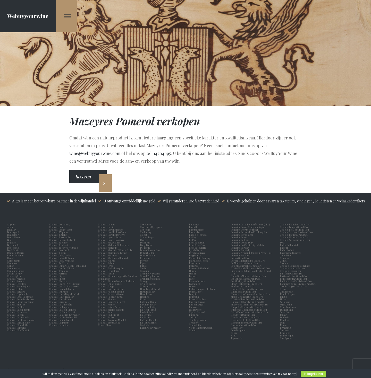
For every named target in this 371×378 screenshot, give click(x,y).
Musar (284, 314)
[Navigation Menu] (66, 16)
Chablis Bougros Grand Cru (294, 227)
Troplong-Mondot (198, 319)
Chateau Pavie (105, 265)
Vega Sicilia (286, 304)
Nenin (192, 273)
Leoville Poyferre (197, 247)
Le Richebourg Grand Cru (293, 278)
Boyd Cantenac (15, 250)
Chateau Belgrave (16, 291)
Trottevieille (195, 325)
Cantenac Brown (16, 270)
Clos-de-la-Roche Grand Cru (245, 319)
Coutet (144, 234)
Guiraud (145, 286)
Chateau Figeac (57, 276)
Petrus (193, 286)
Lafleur (284, 247)
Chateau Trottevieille (109, 322)
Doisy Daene (147, 245)
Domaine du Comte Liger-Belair (247, 245)
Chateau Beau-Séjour (18, 286)
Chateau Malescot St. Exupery (113, 245)
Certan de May (15, 273)
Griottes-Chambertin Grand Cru (248, 299)
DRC (282, 242)
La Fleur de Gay (149, 307)
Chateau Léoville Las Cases (112, 232)
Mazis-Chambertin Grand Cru (247, 296)
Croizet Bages (147, 237)
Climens (285, 257)
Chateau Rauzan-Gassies (111, 294)
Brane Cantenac (16, 255)
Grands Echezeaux (150, 278)
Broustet (11, 257)
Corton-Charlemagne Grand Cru (248, 260)
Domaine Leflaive (240, 239)
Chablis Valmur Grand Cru (294, 237)
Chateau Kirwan (58, 301)
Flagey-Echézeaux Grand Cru (246, 283)
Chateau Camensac (17, 312)
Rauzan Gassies (197, 301)
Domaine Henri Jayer (242, 234)
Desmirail (145, 242)
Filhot (143, 265)
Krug (233, 335)
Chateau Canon (15, 314)
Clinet (284, 260)
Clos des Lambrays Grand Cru (246, 322)
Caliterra (285, 330)
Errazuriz (285, 327)
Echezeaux (146, 257)
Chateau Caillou (15, 307)
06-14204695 (159, 153)
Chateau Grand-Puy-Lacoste (64, 286)
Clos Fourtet (146, 224)
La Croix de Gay (149, 304)
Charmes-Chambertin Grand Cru (248, 301)
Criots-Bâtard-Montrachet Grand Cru (250, 268)
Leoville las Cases (198, 245)
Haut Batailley (148, 291)
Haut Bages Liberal (150, 288)
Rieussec (194, 307)
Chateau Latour (106, 224)
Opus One (285, 312)
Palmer (193, 276)
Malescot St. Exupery (200, 257)
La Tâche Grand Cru (291, 273)
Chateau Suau (105, 312)
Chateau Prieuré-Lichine (111, 288)
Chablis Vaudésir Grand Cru (295, 239)
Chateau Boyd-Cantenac (20, 296)
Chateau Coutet (57, 227)
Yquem (192, 330)
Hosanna (145, 296)
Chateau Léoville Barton (110, 229)
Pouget (193, 294)
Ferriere (144, 260)
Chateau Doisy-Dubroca (61, 257)
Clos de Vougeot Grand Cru (293, 286)
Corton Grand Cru (240, 257)
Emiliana (285, 332)
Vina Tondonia (288, 307)
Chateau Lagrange (59, 322)
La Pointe (145, 317)
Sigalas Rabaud (197, 312)
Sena (282, 322)
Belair (10, 239)
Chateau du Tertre (59, 263)
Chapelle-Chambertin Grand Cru (248, 307)
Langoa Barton (197, 229)
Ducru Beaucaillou (150, 250)
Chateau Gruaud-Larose (62, 288)
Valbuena (285, 301)
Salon (234, 332)
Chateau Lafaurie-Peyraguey (64, 314)
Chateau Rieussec (107, 299)
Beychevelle (13, 245)
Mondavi (285, 319)
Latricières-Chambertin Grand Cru (249, 312)
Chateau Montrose (107, 255)
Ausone (11, 227)
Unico (283, 299)
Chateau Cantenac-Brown (21, 319)
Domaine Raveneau (241, 255)
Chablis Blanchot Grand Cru (295, 224)
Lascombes (195, 232)
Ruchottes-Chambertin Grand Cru (249, 309)
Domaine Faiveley (240, 247)
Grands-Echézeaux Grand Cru (247, 288)
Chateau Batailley (16, 283)
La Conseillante (148, 301)
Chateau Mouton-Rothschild (113, 257)
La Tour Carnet (148, 322)
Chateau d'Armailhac (60, 237)
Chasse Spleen (14, 276)
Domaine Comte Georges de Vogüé (248, 227)
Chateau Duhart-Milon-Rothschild (67, 265)
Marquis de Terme (199, 260)
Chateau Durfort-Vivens (61, 268)
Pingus (283, 296)
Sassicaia (145, 325)
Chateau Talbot (106, 317)
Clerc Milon (286, 255)
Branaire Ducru (16, 252)
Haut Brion (146, 294)
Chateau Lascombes (290, 270)
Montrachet (195, 263)
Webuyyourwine (27, 16)
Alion (283, 288)
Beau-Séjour (13, 237)
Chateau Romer (106, 304)
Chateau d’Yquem (58, 232)
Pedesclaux (195, 283)
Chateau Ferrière (58, 273)
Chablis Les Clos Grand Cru (294, 229)
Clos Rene (145, 229)
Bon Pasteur (13, 247)
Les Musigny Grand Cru (243, 281)
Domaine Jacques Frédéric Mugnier (249, 232)
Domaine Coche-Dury (242, 242)
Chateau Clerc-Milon (18, 325)
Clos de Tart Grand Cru (243, 314)
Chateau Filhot (57, 278)
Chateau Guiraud (58, 291)
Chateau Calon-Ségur (18, 309)
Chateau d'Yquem (58, 270)
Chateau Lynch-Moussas (111, 239)
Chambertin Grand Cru (243, 291)
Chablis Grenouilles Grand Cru (296, 232)
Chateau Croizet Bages (60, 229)
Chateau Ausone (15, 281)
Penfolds (284, 317)
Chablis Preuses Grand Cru (294, 234)
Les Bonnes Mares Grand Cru (245, 278)
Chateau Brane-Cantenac (20, 301)
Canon (10, 265)
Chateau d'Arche (58, 234)
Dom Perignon (238, 330)
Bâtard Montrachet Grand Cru (246, 265)
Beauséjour (13, 234)
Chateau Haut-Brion (60, 299)
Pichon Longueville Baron (203, 288)
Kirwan (144, 299)
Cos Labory (146, 232)
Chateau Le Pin (106, 227)
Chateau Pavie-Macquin (111, 268)
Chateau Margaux (108, 247)
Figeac (143, 263)
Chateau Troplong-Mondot (112, 319)
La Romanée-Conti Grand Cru (296, 281)
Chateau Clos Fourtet (18, 330)
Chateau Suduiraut (108, 314)
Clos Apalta (286, 338)
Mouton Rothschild (199, 268)
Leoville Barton (197, 242)
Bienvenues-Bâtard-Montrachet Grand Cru (251, 272)
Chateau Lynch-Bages (109, 237)
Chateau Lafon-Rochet (61, 319)
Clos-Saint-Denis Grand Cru (245, 317)
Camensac (13, 263)
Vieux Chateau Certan (201, 327)
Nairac (193, 270)
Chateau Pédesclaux (108, 270)
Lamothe (194, 227)
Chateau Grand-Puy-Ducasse (64, 283)
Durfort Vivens (148, 255)
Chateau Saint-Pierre (109, 307)
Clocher (284, 263)
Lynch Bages (195, 250)
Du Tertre (145, 247)
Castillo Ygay (286, 291)
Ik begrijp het (313, 374)
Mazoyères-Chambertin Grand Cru (249, 304)
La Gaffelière (147, 312)
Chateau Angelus (16, 278)
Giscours (145, 270)
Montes (283, 325)
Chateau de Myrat (58, 245)
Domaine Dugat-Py (241, 250)
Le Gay (193, 237)
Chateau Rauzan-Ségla (110, 296)
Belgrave (12, 242)
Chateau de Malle (58, 242)
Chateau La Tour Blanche (62, 309)
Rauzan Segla (197, 304)
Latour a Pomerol (198, 234)
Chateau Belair (15, 288)
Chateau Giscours (58, 281)
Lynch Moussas (197, 252)
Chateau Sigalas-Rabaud (111, 309)
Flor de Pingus (288, 294)
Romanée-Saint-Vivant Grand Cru (298, 283)
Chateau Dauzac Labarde (62, 239)
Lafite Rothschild (289, 245)
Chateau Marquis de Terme (112, 252)
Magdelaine (195, 255)
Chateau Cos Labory (59, 224)
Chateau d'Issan (57, 252)
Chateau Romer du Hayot (111, 301)
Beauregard (13, 232)
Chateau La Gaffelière (60, 304)
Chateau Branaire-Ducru (20, 299)
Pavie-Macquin (197, 281)
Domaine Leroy (239, 237)
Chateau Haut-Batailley (61, 296)
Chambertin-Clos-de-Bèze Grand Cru (250, 294)
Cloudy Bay (237, 327)
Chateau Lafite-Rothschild (63, 317)
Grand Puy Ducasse (150, 273)
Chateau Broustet (16, 304)
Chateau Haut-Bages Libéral (64, 294)
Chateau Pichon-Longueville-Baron (116, 281)
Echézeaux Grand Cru (242, 286)
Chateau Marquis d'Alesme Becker (115, 250)
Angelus (11, 224)
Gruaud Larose (148, 283)
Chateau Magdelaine (109, 242)
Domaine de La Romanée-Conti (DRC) (250, 224)
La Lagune (146, 314)
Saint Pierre (196, 309)
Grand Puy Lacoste (150, 276)
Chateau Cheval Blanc (18, 322)
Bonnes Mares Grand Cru (244, 325)
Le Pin (193, 239)
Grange (144, 281)
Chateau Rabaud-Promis (111, 291)
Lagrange (194, 224)
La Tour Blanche (149, 319)
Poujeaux (194, 296)
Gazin (144, 268)
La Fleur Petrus (148, 309)
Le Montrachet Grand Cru (244, 263)
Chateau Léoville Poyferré (111, 234)
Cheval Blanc (105, 325)
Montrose (194, 265)
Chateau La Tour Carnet (62, 312)
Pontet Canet (196, 291)
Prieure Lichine (198, 299)
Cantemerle (14, 268)
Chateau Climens (16, 327)
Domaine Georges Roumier (244, 229)
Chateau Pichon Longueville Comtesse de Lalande (117, 277)
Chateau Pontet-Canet (109, 283)
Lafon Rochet (287, 250)
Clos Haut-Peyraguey (151, 227)
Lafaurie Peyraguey (151, 327)
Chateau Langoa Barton (292, 268)
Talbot (193, 317)
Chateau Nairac (106, 260)
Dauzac (144, 239)
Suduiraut (195, 314)
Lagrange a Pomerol (291, 252)
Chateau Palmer (106, 263)
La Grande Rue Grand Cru (294, 276)
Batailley (12, 229)
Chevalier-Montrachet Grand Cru (248, 276)
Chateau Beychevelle (18, 294)
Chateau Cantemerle (18, 317)
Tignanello (236, 338)
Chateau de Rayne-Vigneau (63, 247)
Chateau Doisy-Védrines (61, 260)
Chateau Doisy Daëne (60, 255)
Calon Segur (14, 260)
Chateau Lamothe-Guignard (295, 265)
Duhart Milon (148, 252)
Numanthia (286, 309)
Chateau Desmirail (59, 250)
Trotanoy (194, 322)
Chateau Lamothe (58, 325)
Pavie (192, 278)
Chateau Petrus (106, 273)
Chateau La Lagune (59, 307)
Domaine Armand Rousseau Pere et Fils (251, 252)
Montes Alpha (287, 335)
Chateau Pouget (106, 286)
